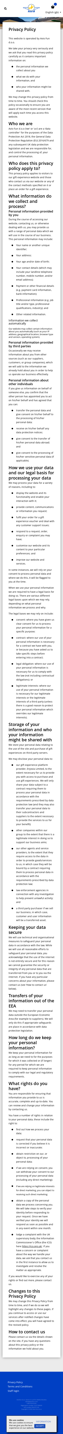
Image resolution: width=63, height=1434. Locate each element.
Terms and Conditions (20, 1386)
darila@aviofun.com (31, 1401)
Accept (40, 1426)
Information (43, 1421)
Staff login (13, 1390)
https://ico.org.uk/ (32, 1246)
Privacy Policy (15, 1382)
